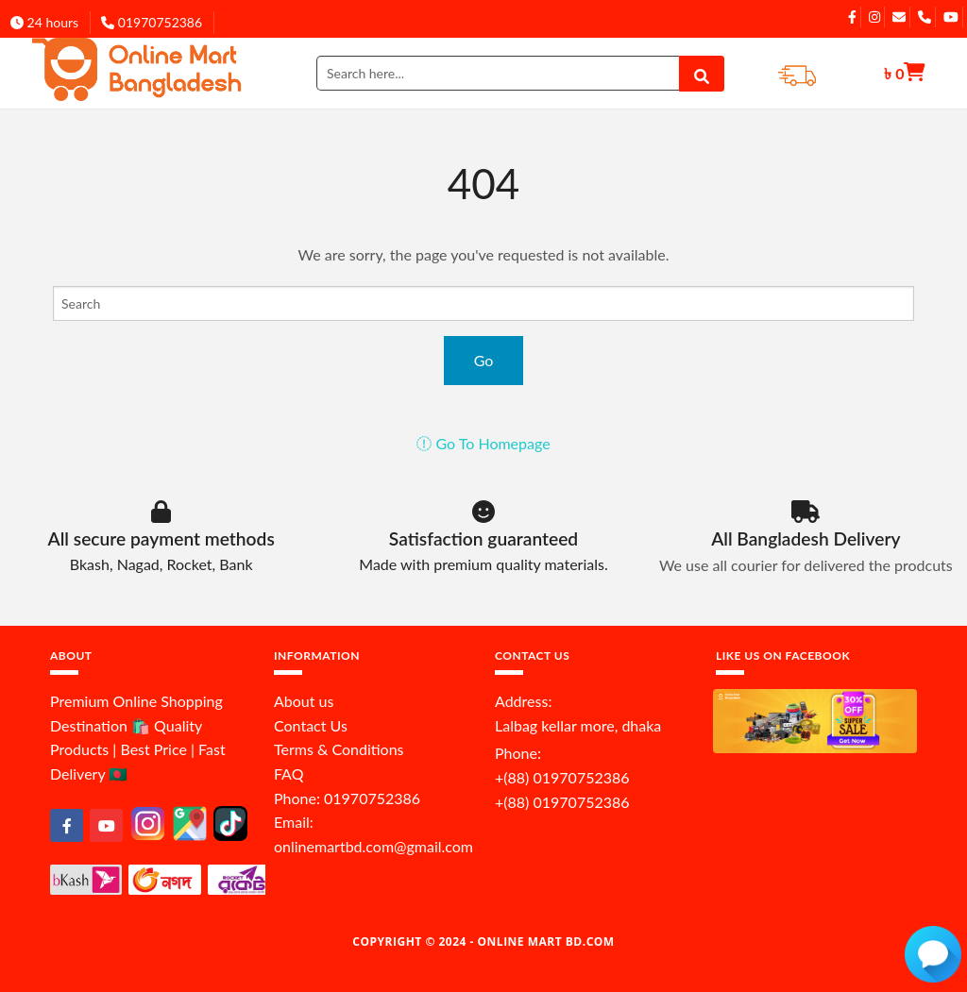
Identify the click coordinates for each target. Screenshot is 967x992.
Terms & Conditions (339, 749)
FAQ (288, 773)
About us (303, 701)
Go (484, 360)
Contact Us (311, 725)
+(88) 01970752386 (562, 777)
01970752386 (151, 22)
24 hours (44, 22)
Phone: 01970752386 (347, 798)
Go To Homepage (483, 443)
